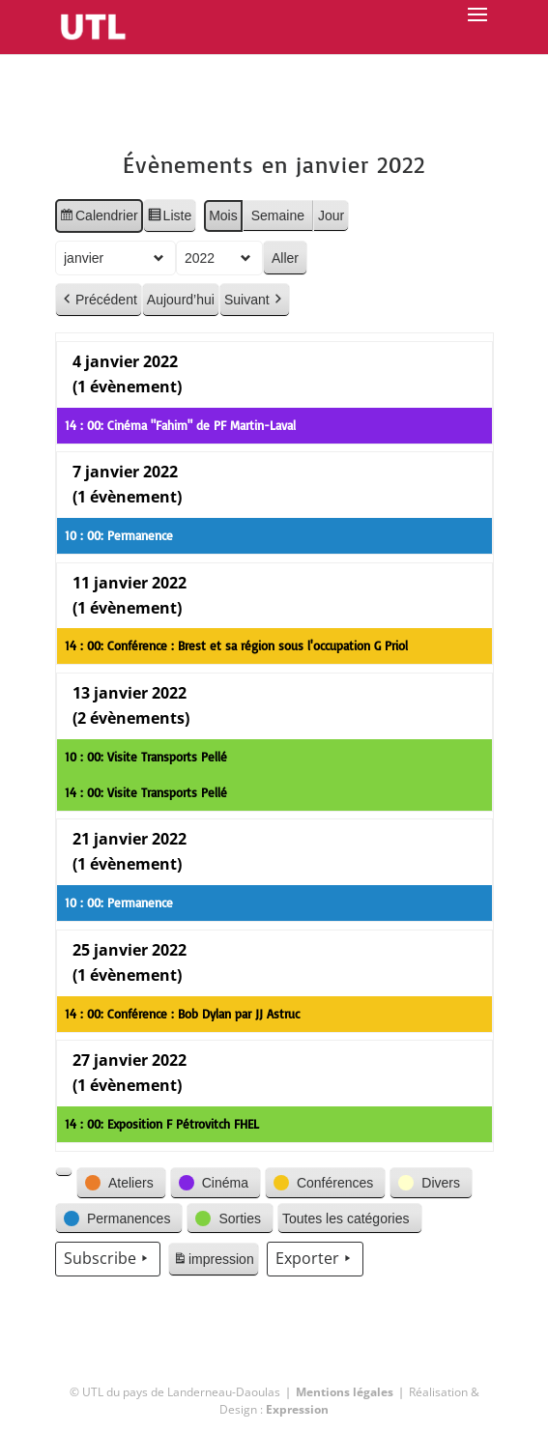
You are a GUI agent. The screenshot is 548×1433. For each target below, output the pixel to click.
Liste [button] (168, 218)
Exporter (314, 1259)
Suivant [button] (254, 300)
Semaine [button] (276, 215)
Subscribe (108, 1259)
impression (213, 1261)
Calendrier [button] (98, 218)
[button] (63, 1172)
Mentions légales (344, 1392)
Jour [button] (331, 215)
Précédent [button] (98, 300)
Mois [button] (223, 215)
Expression (297, 1409)
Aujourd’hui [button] (181, 299)
